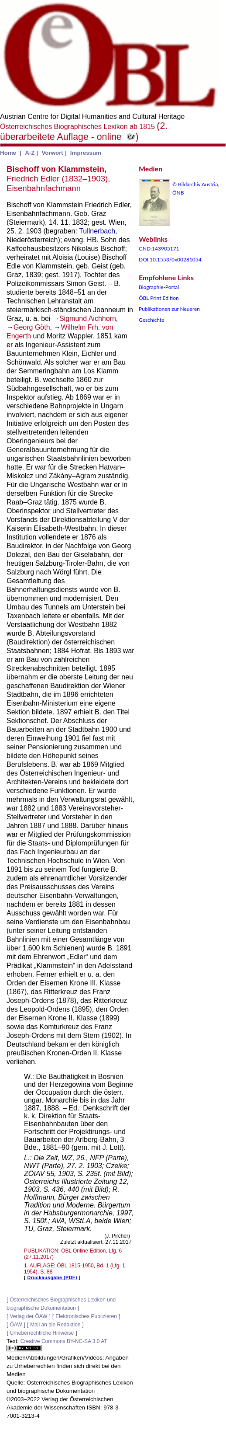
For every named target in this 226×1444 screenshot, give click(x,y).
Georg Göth (32, 327)
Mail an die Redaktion (55, 1325)
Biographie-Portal (159, 287)
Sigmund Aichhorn (87, 318)
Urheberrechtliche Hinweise (42, 1333)
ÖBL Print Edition (159, 298)
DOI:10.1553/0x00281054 (170, 259)
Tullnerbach (97, 231)
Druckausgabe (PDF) (52, 1277)
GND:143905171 (159, 248)
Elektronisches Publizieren (86, 1316)
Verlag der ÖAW (28, 1316)
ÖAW (16, 1325)
